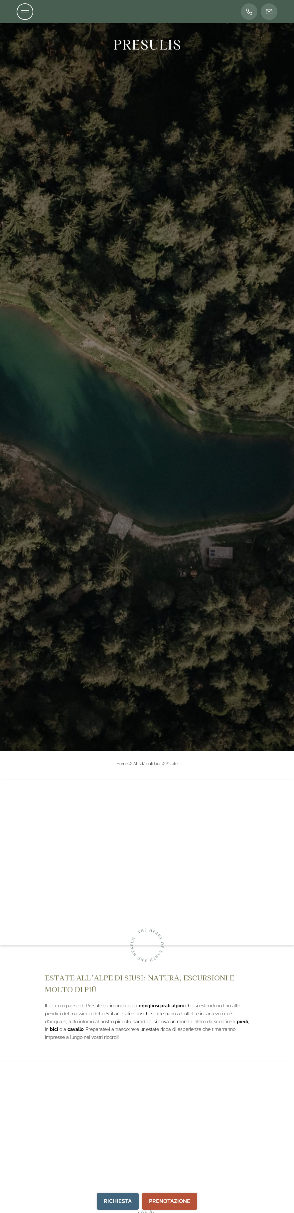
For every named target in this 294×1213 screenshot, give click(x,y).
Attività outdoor (147, 763)
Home (122, 763)
